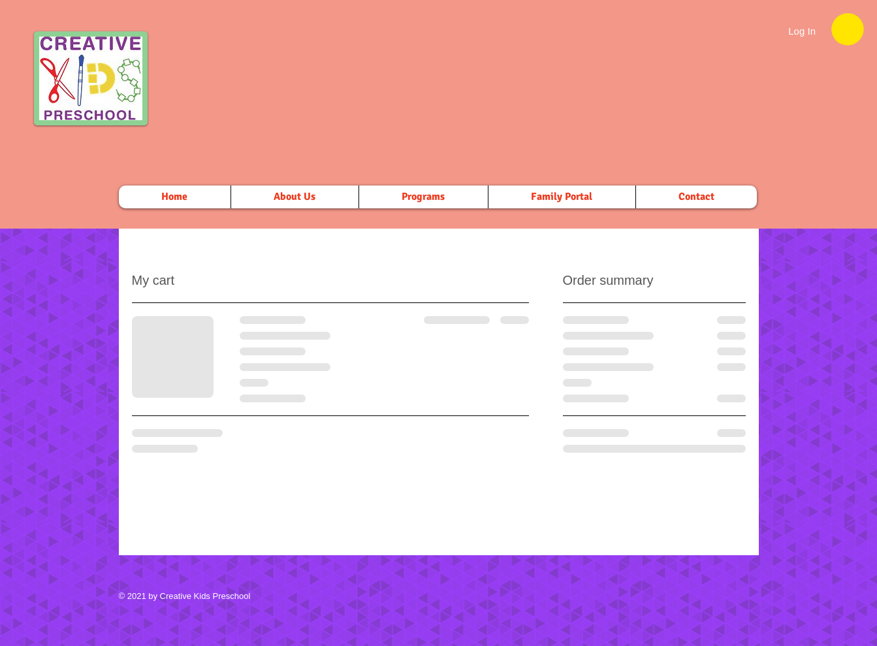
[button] (847, 29)
